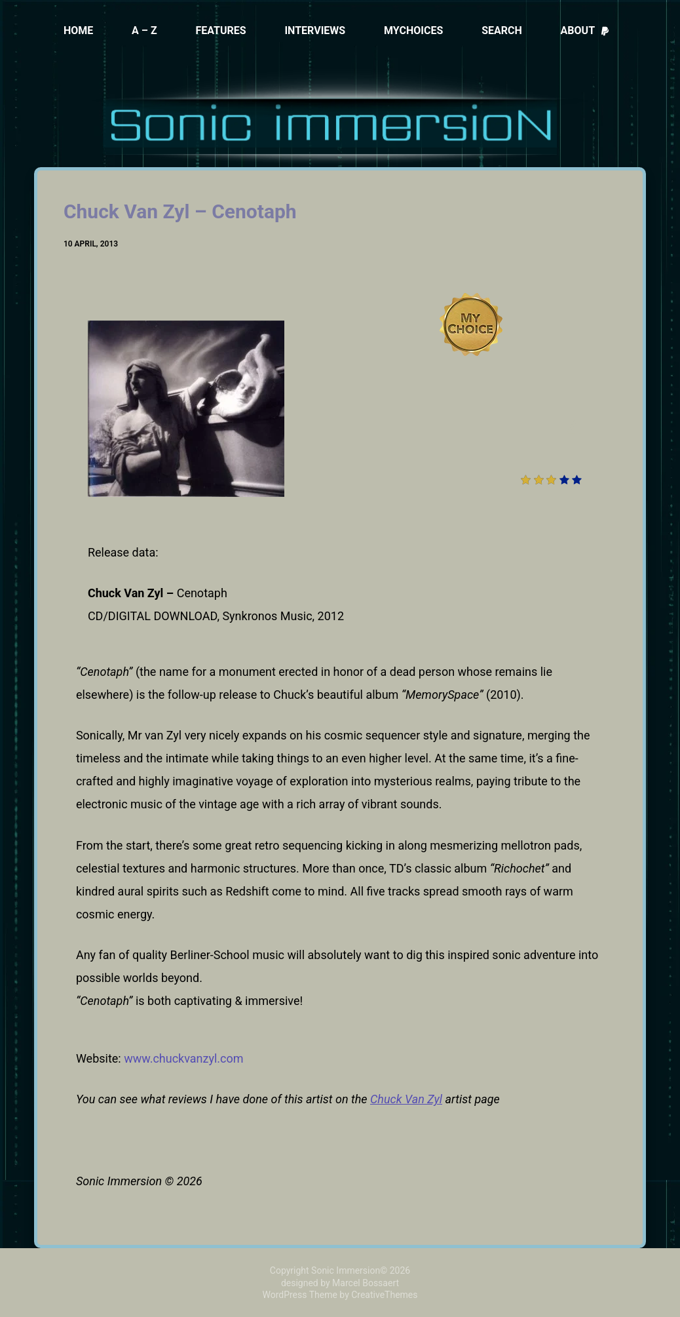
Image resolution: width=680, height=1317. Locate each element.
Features (220, 30)
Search (502, 30)
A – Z (144, 30)
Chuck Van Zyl (406, 1099)
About (585, 30)
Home (78, 30)
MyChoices (413, 30)
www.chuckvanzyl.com (183, 1058)
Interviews (314, 30)
